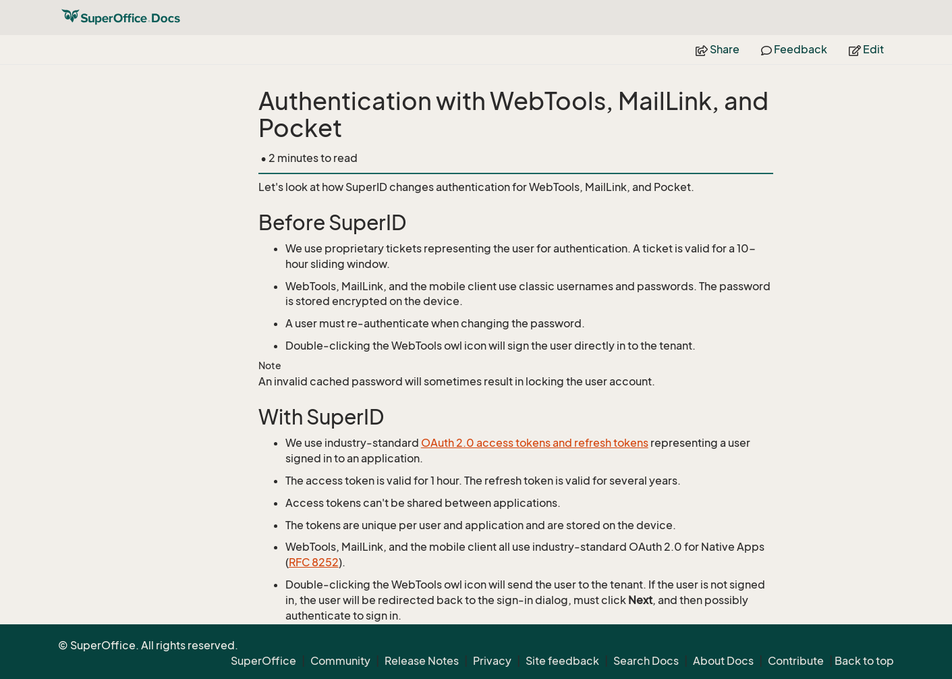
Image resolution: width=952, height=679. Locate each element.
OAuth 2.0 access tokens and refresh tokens (534, 443)
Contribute (796, 661)
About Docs (723, 661)
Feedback (794, 49)
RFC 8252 (314, 562)
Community (340, 661)
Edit (866, 49)
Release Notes (422, 661)
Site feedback (562, 661)
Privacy (492, 661)
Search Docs (646, 661)
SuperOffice (263, 661)
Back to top (864, 661)
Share (717, 49)
